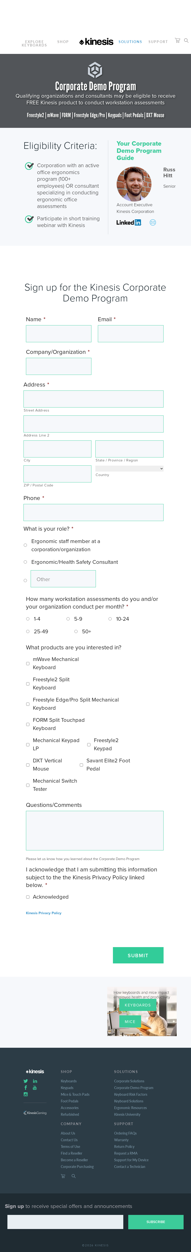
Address (36, 384)
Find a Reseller (71, 1153)
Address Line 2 (36, 435)
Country (102, 475)
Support (158, 41)
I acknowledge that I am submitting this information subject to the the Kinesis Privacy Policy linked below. (91, 877)
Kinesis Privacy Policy (44, 913)
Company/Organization (58, 352)
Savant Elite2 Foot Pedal (108, 764)
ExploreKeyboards (34, 43)
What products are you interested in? (73, 647)
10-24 (122, 619)
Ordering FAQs (125, 1133)
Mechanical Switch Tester (55, 785)
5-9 (78, 619)
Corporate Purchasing (77, 1166)
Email (107, 319)
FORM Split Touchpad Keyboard (59, 724)
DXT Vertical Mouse (47, 764)
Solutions (131, 41)
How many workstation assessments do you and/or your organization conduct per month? (92, 602)
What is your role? (48, 528)
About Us (68, 1133)
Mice (130, 1021)
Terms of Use (70, 1146)
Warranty (121, 1140)
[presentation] (61, 929)
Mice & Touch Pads (75, 1094)
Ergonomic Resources (130, 1107)
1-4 (37, 619)
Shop (63, 41)
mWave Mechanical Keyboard (56, 663)
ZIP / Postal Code (38, 485)
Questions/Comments (54, 805)
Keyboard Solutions (128, 1101)
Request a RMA (126, 1153)
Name (35, 319)
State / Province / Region (117, 460)
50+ (86, 631)
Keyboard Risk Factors (130, 1094)
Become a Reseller (74, 1160)
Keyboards (138, 1005)
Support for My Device (131, 1160)
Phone (33, 498)
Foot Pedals (69, 1101)
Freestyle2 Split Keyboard (51, 683)
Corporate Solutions (129, 1081)
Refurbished (70, 1114)
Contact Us (69, 1140)
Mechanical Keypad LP (56, 744)
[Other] (63, 578)
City (27, 460)
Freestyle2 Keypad (106, 744)
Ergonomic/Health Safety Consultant (74, 562)
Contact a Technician (129, 1166)
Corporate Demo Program (133, 1087)
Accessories (70, 1107)
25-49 (41, 631)
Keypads (67, 1087)
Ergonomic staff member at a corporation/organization (65, 545)
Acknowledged (51, 897)
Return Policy (124, 1146)
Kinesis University (127, 1114)
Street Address (36, 410)
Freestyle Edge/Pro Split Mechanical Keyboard (76, 704)
